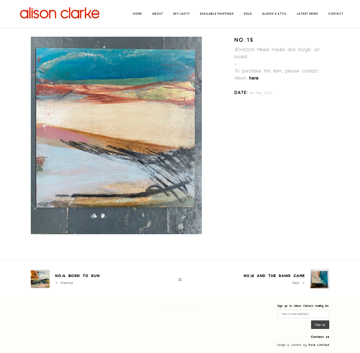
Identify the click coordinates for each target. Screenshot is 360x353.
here (254, 78)
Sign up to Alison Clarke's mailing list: (303, 305)
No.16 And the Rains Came (274, 275)
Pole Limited (319, 344)
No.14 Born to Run (77, 275)
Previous (64, 283)
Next (298, 283)
